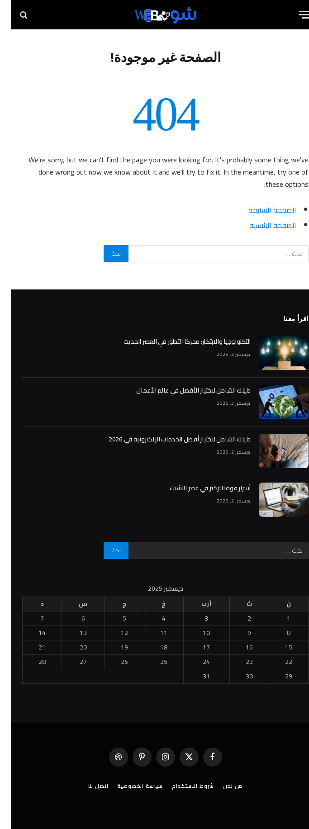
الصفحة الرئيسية (261, 225)
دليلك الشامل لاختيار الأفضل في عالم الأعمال (182, 390)
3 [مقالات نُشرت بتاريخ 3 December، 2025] (195, 618)
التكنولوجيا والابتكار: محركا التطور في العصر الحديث (176, 341)
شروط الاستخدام (182, 786)
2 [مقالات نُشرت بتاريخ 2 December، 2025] (238, 618)
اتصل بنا (87, 786)
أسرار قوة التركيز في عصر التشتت (199, 488)
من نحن (222, 786)
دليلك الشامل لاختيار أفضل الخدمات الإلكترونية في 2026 (169, 439)
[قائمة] (294, 15)
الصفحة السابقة (261, 210)
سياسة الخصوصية (129, 786)
